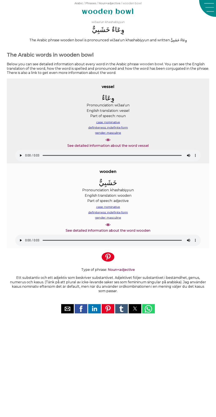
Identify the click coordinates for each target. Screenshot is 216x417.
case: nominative (108, 122)
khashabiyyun (115, 22)
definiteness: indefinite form (108, 127)
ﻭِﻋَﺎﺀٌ (118, 29)
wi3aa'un (98, 22)
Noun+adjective (109, 3)
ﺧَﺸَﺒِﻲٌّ (101, 29)
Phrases (90, 3)
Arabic (78, 3)
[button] (207, 8)
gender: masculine (108, 132)
